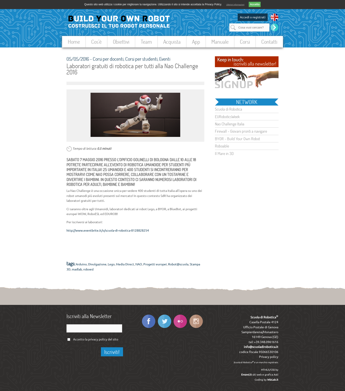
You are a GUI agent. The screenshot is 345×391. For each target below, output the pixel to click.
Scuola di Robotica (228, 109)
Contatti (269, 41)
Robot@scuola (178, 264)
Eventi (164, 59)
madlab (77, 269)
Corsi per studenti (141, 59)
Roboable (222, 146)
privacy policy (97, 339)
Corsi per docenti (108, 59)
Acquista (172, 41)
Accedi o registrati (252, 17)
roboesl (88, 269)
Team (146, 41)
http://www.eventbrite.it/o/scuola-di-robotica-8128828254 (107, 230)
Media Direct (125, 264)
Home (74, 41)
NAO (138, 264)
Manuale (220, 41)
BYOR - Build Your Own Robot (237, 138)
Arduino (81, 264)
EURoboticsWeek (227, 116)
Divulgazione (97, 264)
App (196, 41)
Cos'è (96, 41)
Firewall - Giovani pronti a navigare (241, 131)
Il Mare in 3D (224, 153)
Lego (111, 264)
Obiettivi (121, 41)
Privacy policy (268, 357)
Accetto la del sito (95, 339)
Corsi (245, 41)
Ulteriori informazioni (235, 5)
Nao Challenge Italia (229, 123)
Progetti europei (155, 264)
